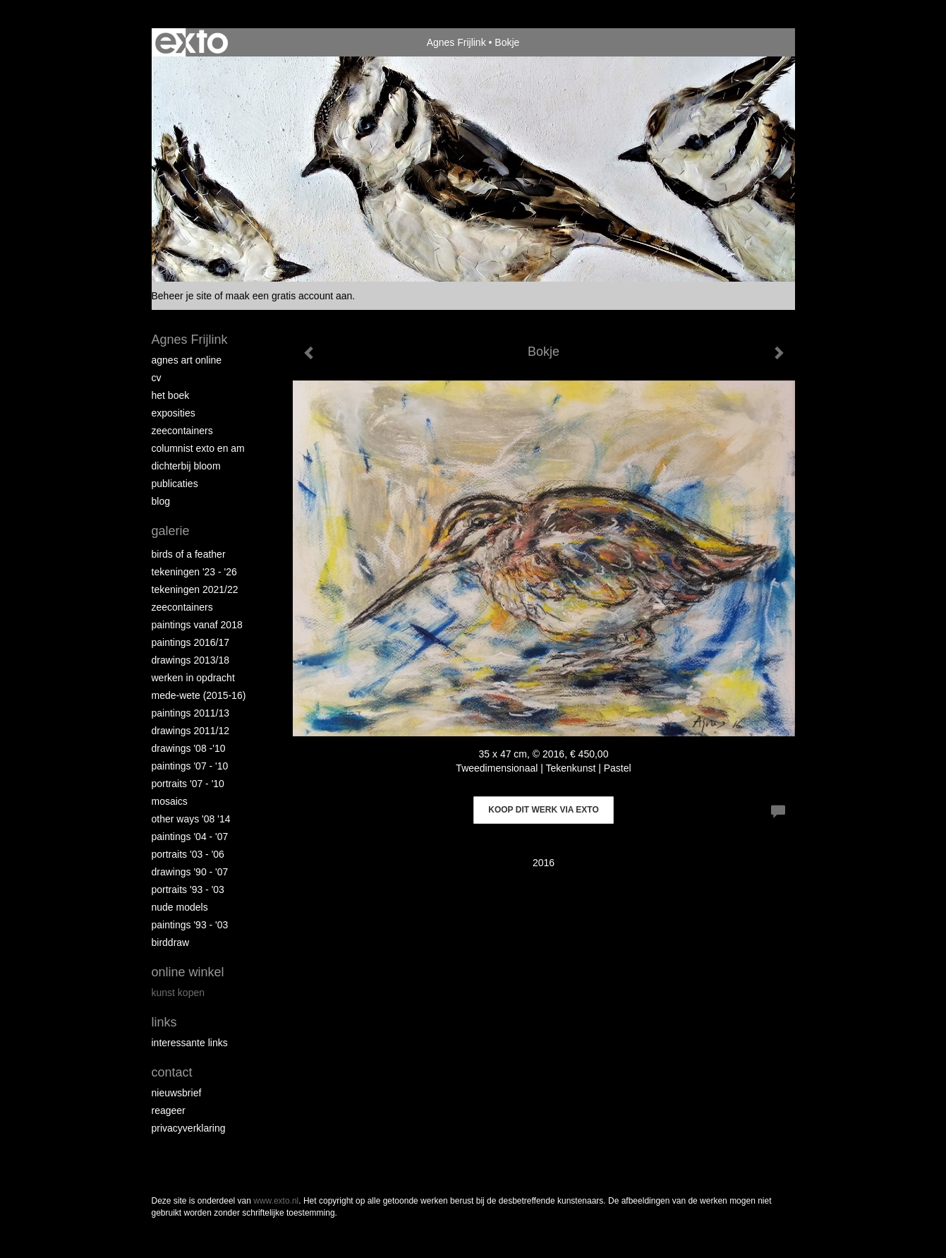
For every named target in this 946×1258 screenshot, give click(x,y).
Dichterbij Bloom (186, 466)
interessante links (190, 1042)
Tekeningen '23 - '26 (194, 571)
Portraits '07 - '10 (188, 783)
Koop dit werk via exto (543, 810)
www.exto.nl (275, 1201)
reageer (169, 1110)
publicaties (175, 483)
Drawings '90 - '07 (190, 871)
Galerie (171, 531)
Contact (172, 1072)
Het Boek (171, 395)
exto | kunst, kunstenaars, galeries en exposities (191, 42)
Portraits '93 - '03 (188, 889)
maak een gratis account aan (289, 295)
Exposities (173, 413)
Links (164, 1022)
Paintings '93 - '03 (190, 924)
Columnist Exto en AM (198, 448)
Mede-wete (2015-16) (199, 695)
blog (161, 501)
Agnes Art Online (187, 360)
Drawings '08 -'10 (189, 748)
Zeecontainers (182, 430)
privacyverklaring (189, 1128)
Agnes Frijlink (456, 42)
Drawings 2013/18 (191, 660)
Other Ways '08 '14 (191, 819)
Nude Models (180, 907)
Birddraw (171, 942)
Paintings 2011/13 (191, 713)
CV (157, 377)
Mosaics (170, 801)
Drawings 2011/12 (191, 730)
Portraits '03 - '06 (188, 854)
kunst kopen (178, 992)
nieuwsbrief (177, 1092)
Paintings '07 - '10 (190, 766)
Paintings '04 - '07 (190, 836)
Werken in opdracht (193, 677)
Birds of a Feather (189, 554)
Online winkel (188, 972)
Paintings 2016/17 (191, 642)
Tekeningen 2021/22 (195, 589)
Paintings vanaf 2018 (197, 624)
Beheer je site (182, 295)
